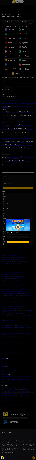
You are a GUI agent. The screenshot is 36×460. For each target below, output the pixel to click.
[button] (28, 217)
